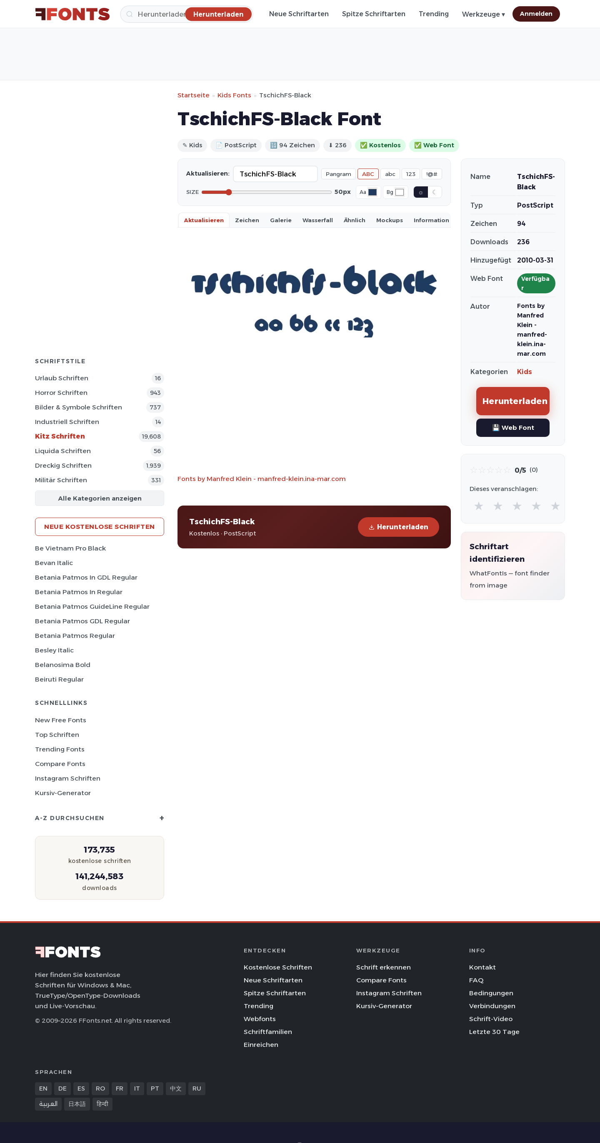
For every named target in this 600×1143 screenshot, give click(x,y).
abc (390, 174)
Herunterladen (398, 527)
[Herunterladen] (218, 14)
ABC (368, 174)
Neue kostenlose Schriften (99, 527)
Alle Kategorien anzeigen (100, 498)
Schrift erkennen (383, 967)
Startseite (194, 95)
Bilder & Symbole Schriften (78, 407)
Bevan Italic (54, 563)
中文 (176, 1088)
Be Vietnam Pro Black (70, 548)
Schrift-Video (490, 1019)
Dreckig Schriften (63, 465)
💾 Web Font (513, 427)
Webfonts (260, 1019)
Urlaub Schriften (61, 378)
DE (62, 1088)
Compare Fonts (60, 764)
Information (431, 220)
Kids (524, 372)
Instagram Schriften (67, 778)
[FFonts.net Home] (72, 14)
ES (81, 1088)
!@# (432, 174)
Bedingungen (491, 993)
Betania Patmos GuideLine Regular (92, 606)
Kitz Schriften (60, 436)
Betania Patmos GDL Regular (82, 621)
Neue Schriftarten (299, 14)
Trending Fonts (60, 749)
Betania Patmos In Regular (78, 592)
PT (155, 1088)
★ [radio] (478, 505)
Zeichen (247, 220)
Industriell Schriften (67, 422)
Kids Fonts (234, 95)
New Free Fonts (60, 720)
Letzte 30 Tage (494, 1032)
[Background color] (400, 192)
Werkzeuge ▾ (483, 14)
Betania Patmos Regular (75, 636)
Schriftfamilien (268, 1032)
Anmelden (536, 13)
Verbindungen (492, 1006)
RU (196, 1088)
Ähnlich (354, 220)
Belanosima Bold (62, 665)
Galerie (281, 220)
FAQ (476, 980)
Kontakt (482, 967)
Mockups (389, 220)
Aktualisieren (204, 220)
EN (43, 1088)
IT (137, 1088)
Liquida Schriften (63, 451)
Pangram (338, 174)
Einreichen (261, 1045)
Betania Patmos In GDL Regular (86, 577)
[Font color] (373, 192)
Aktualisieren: (208, 173)
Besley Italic (54, 650)
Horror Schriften (61, 393)
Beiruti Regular (59, 679)
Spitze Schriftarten (373, 14)
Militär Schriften (61, 480)
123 (410, 174)
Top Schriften (57, 735)
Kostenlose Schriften (278, 967)
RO (100, 1088)
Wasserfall (317, 220)
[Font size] (266, 192)
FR (119, 1088)
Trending (434, 14)
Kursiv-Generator (63, 793)
